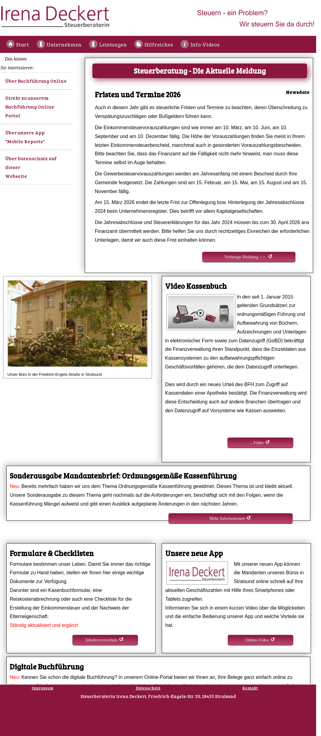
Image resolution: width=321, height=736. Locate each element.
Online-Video (257, 640)
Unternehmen (63, 44)
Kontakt (250, 688)
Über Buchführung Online (36, 81)
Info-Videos (203, 44)
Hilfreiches (157, 44)
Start (22, 44)
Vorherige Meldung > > (245, 256)
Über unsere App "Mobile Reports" (25, 136)
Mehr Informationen (227, 518)
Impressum (42, 688)
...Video (257, 442)
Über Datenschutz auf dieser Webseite (31, 167)
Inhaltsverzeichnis (102, 640)
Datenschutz (148, 688)
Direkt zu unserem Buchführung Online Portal (29, 107)
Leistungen (112, 44)
